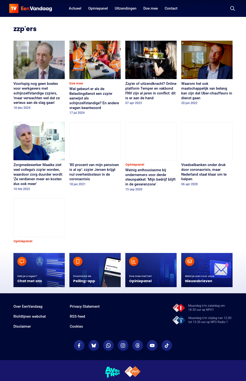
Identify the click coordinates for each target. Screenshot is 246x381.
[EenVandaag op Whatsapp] (108, 367)
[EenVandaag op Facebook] (79, 367)
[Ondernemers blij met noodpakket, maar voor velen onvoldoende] (39, 231)
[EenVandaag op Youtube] (152, 367)
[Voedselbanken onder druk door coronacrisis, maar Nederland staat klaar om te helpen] (207, 155)
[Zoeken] (232, 8)
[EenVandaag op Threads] (137, 367)
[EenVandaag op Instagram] (123, 367)
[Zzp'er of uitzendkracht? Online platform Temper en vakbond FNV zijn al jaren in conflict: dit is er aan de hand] (151, 74)
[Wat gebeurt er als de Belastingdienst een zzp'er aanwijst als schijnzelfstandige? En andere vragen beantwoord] (95, 79)
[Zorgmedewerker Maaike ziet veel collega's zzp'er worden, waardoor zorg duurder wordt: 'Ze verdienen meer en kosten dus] (39, 157)
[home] (30, 8)
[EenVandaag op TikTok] (166, 367)
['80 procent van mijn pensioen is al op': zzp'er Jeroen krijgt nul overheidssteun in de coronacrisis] (95, 155)
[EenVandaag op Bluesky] (93, 367)
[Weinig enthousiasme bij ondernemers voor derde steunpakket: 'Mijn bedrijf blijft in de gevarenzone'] (151, 158)
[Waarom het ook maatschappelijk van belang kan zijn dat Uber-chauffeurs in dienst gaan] (207, 74)
